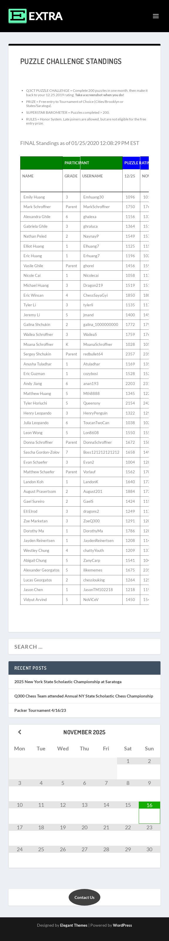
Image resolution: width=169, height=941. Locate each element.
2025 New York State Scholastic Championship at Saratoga (67, 681)
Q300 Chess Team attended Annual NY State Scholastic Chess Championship (83, 695)
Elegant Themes (73, 925)
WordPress (122, 925)
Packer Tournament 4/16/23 (40, 710)
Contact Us (84, 897)
